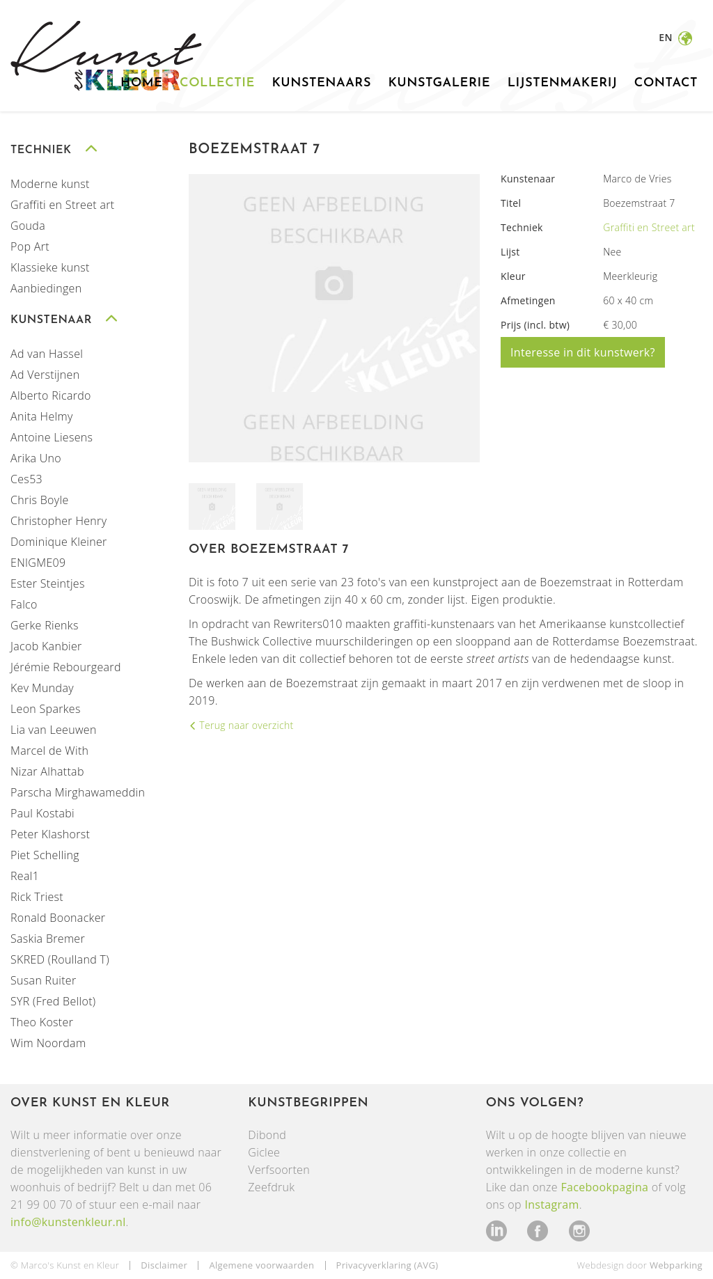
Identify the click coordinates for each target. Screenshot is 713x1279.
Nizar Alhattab (47, 771)
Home (141, 83)
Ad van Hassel (46, 353)
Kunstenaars (321, 83)
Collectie (217, 83)
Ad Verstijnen (44, 374)
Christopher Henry (58, 520)
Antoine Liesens (51, 437)
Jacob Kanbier (46, 646)
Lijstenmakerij (563, 83)
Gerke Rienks (44, 625)
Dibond (267, 1135)
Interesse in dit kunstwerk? (582, 352)
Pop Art (29, 246)
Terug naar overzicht (244, 725)
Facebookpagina (604, 1187)
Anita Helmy (41, 416)
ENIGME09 (37, 562)
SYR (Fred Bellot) (53, 1001)
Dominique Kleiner (58, 541)
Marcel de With (49, 750)
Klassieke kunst (50, 267)
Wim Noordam (48, 1043)
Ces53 (26, 479)
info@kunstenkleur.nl (68, 1222)
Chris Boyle (39, 500)
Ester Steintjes (47, 583)
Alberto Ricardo (50, 395)
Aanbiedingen (45, 288)
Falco (24, 604)
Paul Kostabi (42, 813)
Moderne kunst (50, 183)
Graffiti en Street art (62, 204)
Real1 (24, 876)
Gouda (27, 225)
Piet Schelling (44, 855)
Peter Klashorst (50, 834)
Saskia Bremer (47, 938)
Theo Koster (41, 1022)
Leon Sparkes (45, 708)
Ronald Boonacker (57, 917)
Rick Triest (36, 896)
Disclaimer (164, 1265)
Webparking (676, 1265)
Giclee (264, 1152)
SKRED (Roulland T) (59, 959)
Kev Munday (42, 688)
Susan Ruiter (43, 980)
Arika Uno (35, 458)
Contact (666, 83)
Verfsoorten (279, 1169)
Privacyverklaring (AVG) (387, 1265)
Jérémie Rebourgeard (65, 667)
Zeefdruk (271, 1187)
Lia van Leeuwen (53, 729)
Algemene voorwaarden (261, 1265)
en (667, 37)
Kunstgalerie (439, 83)
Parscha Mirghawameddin (77, 792)
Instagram (551, 1204)
